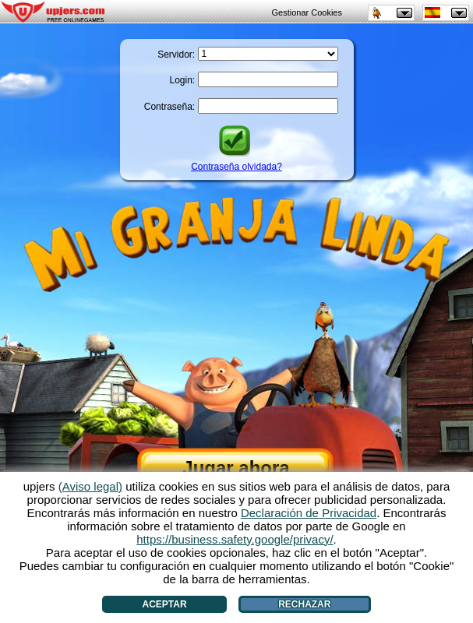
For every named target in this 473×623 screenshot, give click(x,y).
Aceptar (165, 604)
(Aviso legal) (90, 486)
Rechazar (304, 604)
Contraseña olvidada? (236, 166)
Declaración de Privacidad (308, 512)
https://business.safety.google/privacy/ (234, 539)
